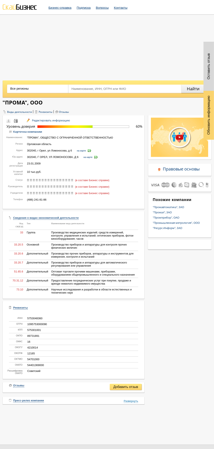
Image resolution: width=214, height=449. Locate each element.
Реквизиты (45, 112)
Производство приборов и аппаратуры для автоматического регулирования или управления (89, 264)
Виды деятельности (19, 112)
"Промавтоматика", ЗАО (168, 207)
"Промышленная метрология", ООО (176, 223)
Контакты (120, 7)
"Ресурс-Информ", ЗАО (167, 228)
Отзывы (64, 112)
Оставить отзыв (209, 66)
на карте (81, 150)
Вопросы (102, 7)
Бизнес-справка (59, 7)
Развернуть (131, 401)
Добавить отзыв (125, 387)
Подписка (84, 7)
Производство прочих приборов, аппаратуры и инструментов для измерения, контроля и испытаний (92, 255)
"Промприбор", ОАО (166, 217)
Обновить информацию (209, 115)
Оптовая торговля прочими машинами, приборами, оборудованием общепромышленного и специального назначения (93, 273)
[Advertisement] (107, 46)
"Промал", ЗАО (162, 212)
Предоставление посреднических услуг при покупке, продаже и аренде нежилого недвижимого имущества (91, 282)
